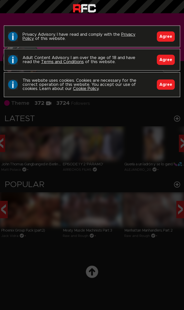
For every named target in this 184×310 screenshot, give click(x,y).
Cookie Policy (85, 89)
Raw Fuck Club (84, 8)
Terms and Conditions (62, 62)
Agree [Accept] (165, 37)
